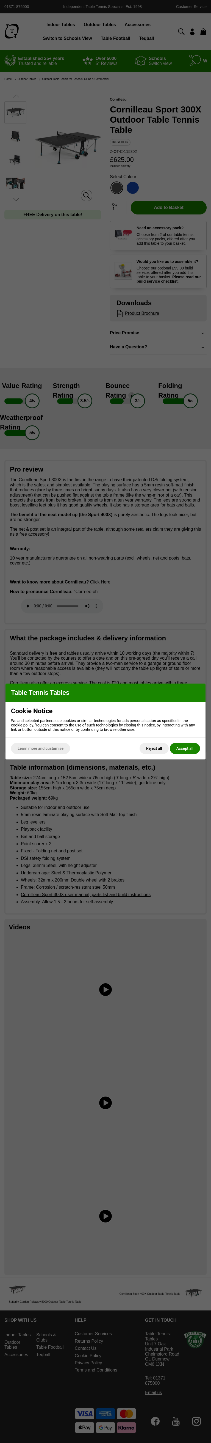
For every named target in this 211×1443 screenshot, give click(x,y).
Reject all (154, 748)
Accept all (184, 748)
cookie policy (22, 725)
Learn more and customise (40, 748)
